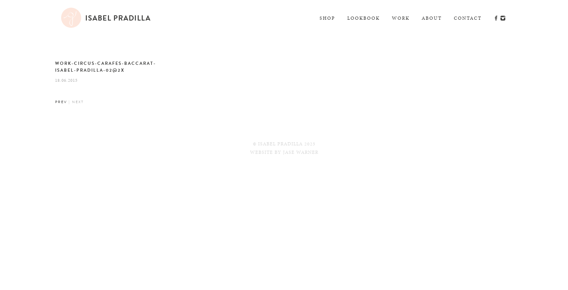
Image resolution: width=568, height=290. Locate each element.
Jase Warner (300, 152)
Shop (327, 18)
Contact (468, 18)
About (432, 18)
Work (401, 18)
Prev (61, 102)
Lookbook (363, 18)
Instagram (502, 18)
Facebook (496, 18)
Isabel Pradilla (118, 17)
